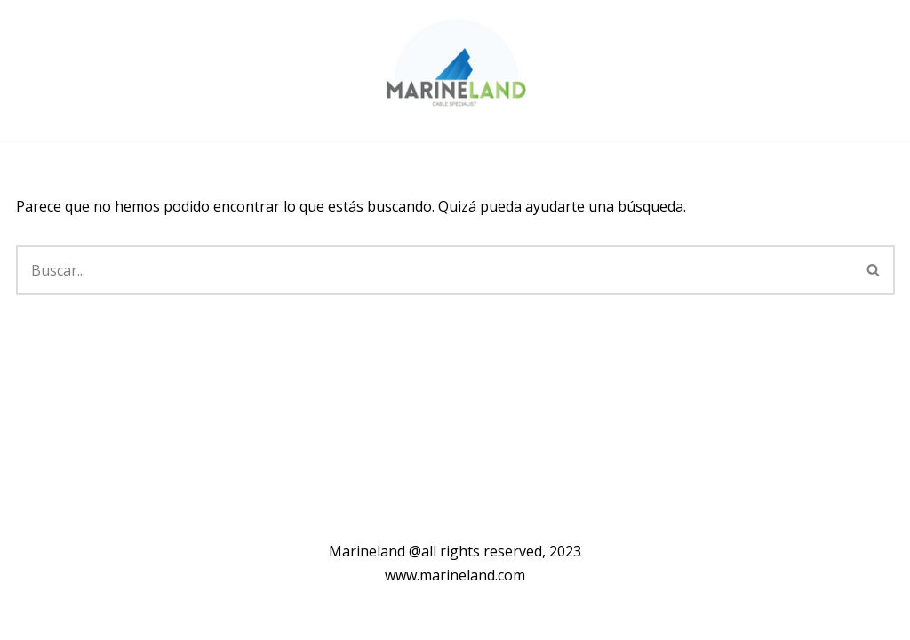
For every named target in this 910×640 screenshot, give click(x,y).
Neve (33, 617)
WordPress (230, 617)
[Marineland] (453, 70)
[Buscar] (434, 270)
